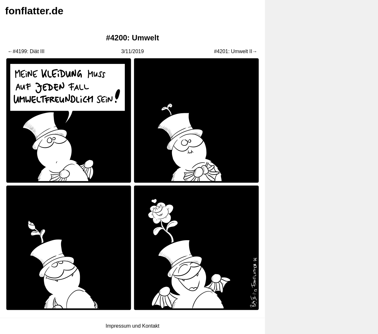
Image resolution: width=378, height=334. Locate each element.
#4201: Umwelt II (233, 51)
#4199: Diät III (29, 51)
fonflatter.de (34, 11)
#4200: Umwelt (132, 37)
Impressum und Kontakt (133, 326)
